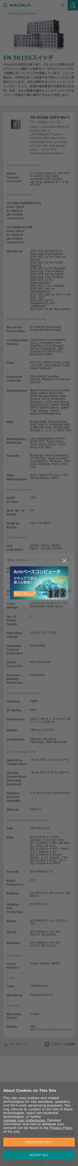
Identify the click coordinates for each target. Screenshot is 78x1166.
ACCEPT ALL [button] (39, 1155)
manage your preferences (24, 1120)
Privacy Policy (61, 1128)
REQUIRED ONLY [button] (39, 1142)
